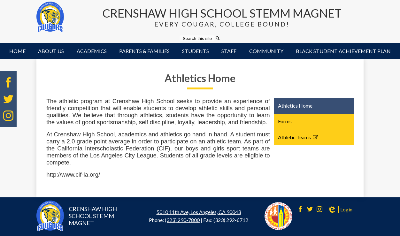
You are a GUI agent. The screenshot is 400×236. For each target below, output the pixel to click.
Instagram (8, 115)
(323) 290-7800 (182, 220)
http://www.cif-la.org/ (73, 174)
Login (339, 209)
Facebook (8, 82)
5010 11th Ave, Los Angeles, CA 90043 (199, 212)
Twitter (8, 99)
